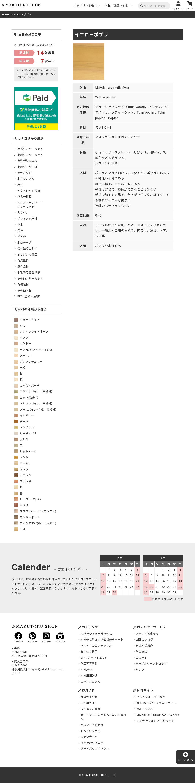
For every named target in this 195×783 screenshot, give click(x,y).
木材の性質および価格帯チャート (102, 639)
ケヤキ (21, 457)
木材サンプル (25, 178)
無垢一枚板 (24, 196)
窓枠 (20, 230)
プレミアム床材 (27, 218)
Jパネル (22, 212)
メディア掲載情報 (147, 633)
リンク (140, 669)
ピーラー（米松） (28, 499)
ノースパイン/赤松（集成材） (36, 409)
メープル (22, 355)
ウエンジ (22, 475)
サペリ (21, 505)
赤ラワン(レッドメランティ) (35, 511)
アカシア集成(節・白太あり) (35, 523)
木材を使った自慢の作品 (96, 633)
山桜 (20, 529)
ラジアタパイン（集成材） (34, 391)
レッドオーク (25, 451)
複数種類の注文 (27, 160)
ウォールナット (27, 319)
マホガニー (24, 415)
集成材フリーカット (30, 154)
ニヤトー (22, 343)
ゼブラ (21, 469)
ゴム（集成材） (27, 397)
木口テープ (24, 242)
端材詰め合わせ (27, 248)
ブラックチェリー (28, 361)
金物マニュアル (91, 681)
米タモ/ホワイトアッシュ (33, 349)
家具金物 (23, 266)
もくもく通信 (89, 651)
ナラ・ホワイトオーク (31, 331)
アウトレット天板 (28, 190)
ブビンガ (22, 481)
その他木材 (24, 290)
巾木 (20, 224)
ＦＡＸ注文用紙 (91, 730)
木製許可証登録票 (28, 272)
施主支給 (141, 651)
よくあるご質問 (91, 708)
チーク (21, 421)
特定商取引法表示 (92, 742)
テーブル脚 (24, 172)
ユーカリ (22, 463)
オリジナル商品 (27, 254)
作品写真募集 (89, 663)
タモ (20, 325)
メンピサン (24, 427)
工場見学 (141, 657)
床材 (20, 184)
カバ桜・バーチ (27, 385)
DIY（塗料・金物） (29, 296)
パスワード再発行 (92, 724)
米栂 (20, 367)
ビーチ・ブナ (25, 433)
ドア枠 (21, 236)
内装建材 (23, 284)
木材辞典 (86, 669)
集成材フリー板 (27, 166)
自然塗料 (23, 260)
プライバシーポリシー (95, 748)
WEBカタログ (144, 639)
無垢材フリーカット (30, 148)
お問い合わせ (89, 736)
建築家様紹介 (144, 645)
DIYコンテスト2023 (93, 657)
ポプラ (21, 337)
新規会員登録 (89, 696)
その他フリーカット (30, 278)
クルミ (21, 439)
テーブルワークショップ (151, 663)
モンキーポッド (27, 517)
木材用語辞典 (89, 675)
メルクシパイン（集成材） (34, 403)
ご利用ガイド (89, 702)
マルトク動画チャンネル (96, 645)
